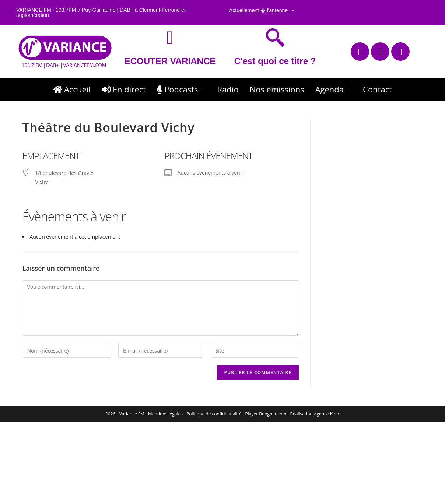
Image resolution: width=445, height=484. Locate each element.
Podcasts (181, 89)
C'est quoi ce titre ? (275, 61)
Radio (228, 89)
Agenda (333, 89)
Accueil (72, 89)
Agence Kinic (327, 414)
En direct (124, 89)
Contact (377, 89)
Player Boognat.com (266, 414)
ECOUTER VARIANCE (170, 61)
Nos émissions (277, 89)
